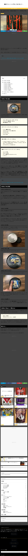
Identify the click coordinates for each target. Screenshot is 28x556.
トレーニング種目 (15, 486)
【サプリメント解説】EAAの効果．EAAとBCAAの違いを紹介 (12, 182)
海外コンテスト (15, 505)
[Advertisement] (14, 40)
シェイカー (15, 500)
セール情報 (14, 514)
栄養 (14, 490)
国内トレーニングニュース (15, 512)
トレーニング (14, 483)
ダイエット (15, 488)
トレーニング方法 (15, 485)
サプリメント (2, 13)
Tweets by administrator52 (5, 474)
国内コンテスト (15, 511)
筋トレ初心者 (15, 487)
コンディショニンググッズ (15, 496)
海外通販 (15, 507)
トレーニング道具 (15, 497)
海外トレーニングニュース (15, 506)
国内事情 (14, 509)
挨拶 (14, 481)
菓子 (15, 499)
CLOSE (24, 78)
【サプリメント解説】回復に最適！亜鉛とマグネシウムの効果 (13, 58)
